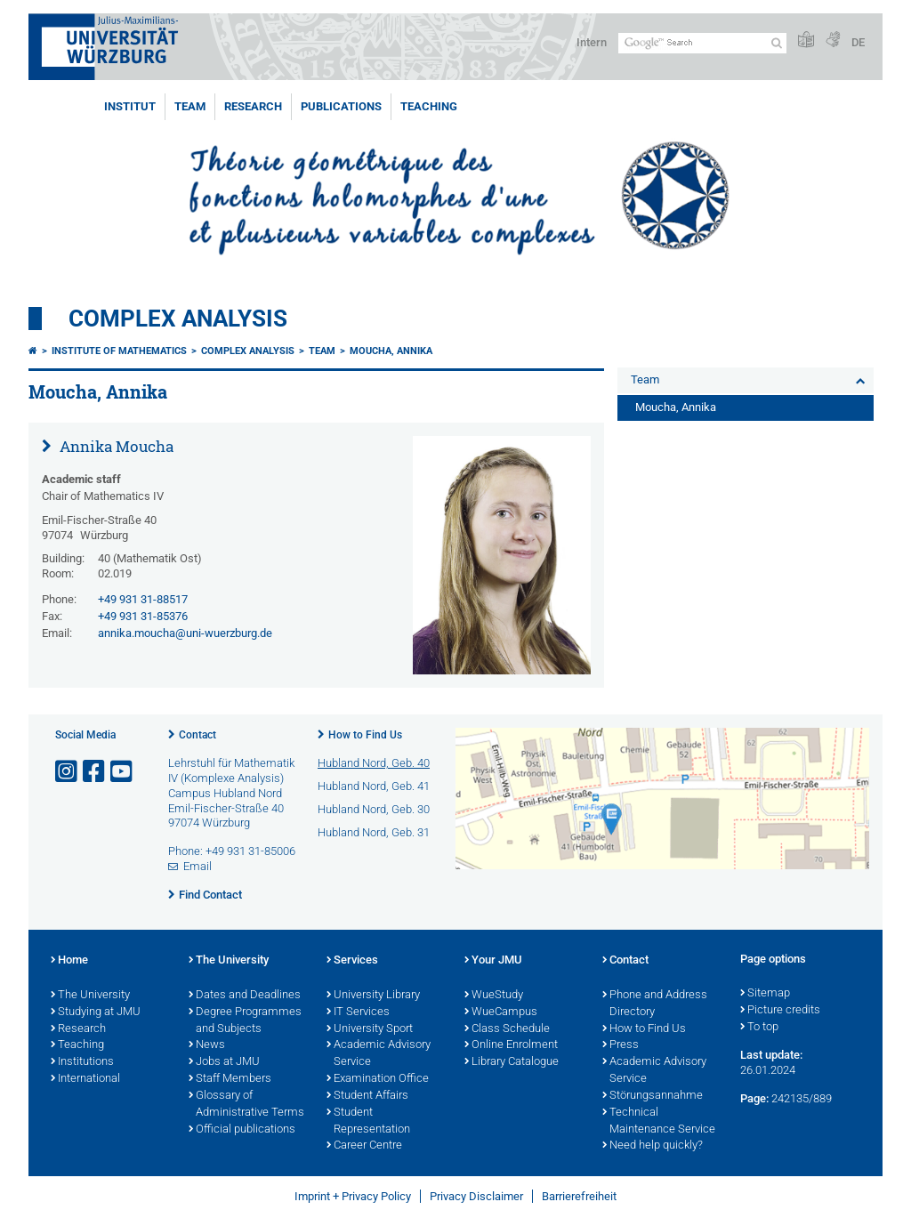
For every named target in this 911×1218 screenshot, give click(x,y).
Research (253, 106)
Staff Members (230, 1079)
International (85, 1079)
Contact (197, 735)
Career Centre (364, 1146)
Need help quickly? (652, 1146)
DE (858, 42)
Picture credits (780, 1011)
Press (620, 1045)
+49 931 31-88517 (143, 599)
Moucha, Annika (391, 351)
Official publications (242, 1130)
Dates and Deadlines (245, 996)
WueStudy (493, 996)
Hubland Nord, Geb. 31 (374, 832)
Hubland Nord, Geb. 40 (374, 763)
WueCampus (500, 1012)
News (207, 1045)
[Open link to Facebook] (95, 771)
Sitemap (765, 994)
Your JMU (493, 961)
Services (352, 961)
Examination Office (378, 1079)
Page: (754, 1098)
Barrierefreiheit (579, 1196)
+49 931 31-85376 (143, 616)
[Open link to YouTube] (122, 771)
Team (190, 106)
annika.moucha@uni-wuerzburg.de (185, 633)
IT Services (358, 1012)
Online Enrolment (511, 1045)
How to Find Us (365, 735)
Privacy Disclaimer (476, 1196)
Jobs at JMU (224, 1062)
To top (759, 1028)
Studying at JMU (96, 1012)
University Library (373, 996)
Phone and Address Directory (654, 1004)
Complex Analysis (178, 318)
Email (197, 866)
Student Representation (368, 1121)
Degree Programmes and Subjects (245, 1020)
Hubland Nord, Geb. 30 (374, 809)
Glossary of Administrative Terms (246, 1104)
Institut (130, 106)
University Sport (370, 1029)
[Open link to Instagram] (67, 771)
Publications (341, 106)
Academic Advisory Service (379, 1053)
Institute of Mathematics (119, 351)
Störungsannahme (652, 1096)
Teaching (428, 106)
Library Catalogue (511, 1062)
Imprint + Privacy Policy (352, 1196)
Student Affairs (367, 1096)
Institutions (82, 1062)
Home (69, 961)
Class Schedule (507, 1029)
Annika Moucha (114, 446)
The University (90, 996)
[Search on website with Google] (702, 43)
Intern (591, 42)
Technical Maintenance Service (658, 1121)
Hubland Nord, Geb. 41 (374, 786)
